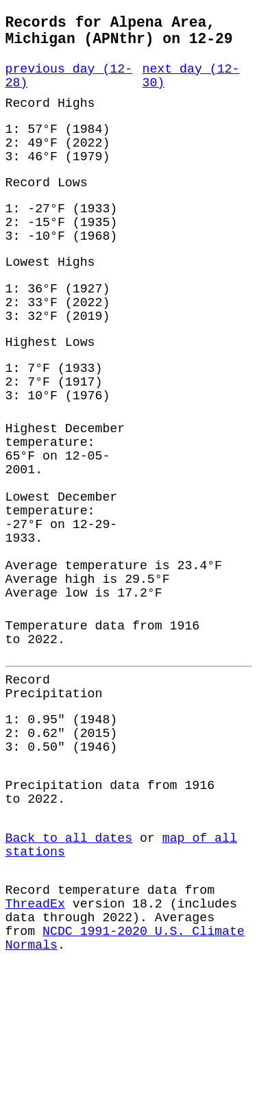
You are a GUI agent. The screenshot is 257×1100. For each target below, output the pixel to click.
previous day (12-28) (69, 85)
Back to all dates (69, 950)
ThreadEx (35, 1024)
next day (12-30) (191, 85)
